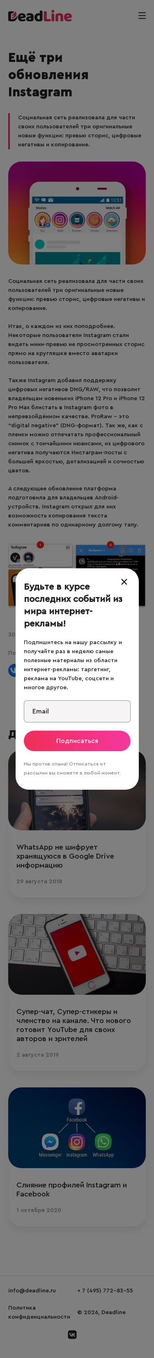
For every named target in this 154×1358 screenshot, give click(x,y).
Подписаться (77, 741)
